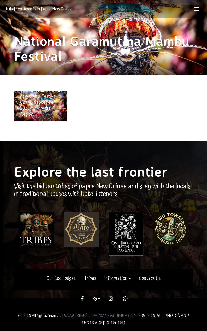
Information (117, 278)
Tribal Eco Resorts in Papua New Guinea (38, 9)
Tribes (90, 278)
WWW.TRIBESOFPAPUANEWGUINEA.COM (100, 315)
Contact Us (150, 278)
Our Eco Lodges (61, 278)
